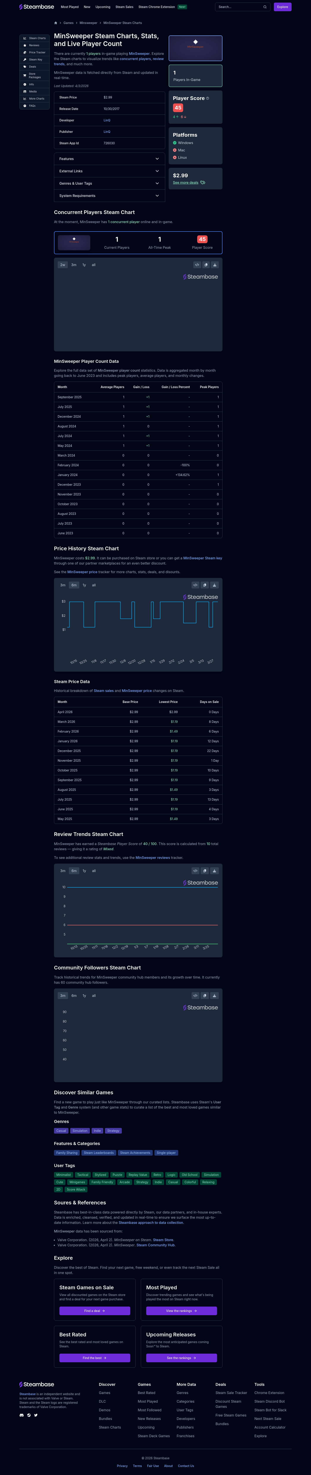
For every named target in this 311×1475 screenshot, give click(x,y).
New (87, 7)
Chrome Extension (269, 1393)
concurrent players (135, 59)
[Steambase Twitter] (36, 1415)
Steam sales (104, 690)
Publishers (185, 1427)
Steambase (27, 1394)
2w (62, 265)
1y (84, 265)
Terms (137, 1466)
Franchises (185, 1436)
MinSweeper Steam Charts (122, 23)
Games (68, 23)
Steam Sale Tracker (231, 1393)
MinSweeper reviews (153, 857)
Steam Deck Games (154, 1436)
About (168, 1466)
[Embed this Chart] (197, 264)
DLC (102, 1401)
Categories (185, 1401)
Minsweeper (88, 23)
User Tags (185, 1410)
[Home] (55, 23)
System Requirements (109, 195)
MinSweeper (139, 53)
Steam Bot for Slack (270, 1410)
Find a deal (94, 1311)
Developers (186, 1418)
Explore (282, 7)
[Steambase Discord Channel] (21, 1415)
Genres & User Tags (109, 183)
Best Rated (146, 1393)
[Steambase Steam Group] (29, 1415)
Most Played (70, 7)
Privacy (122, 1466)
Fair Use (153, 1466)
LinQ (107, 120)
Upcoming (102, 7)
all (93, 265)
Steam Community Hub (155, 1245)
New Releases (149, 1418)
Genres (182, 1393)
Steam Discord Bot (269, 1401)
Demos (104, 1410)
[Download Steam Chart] (215, 264)
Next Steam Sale (267, 1418)
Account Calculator (270, 1427)
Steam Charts (110, 1427)
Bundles (105, 1418)
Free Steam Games (231, 1415)
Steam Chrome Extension (156, 7)
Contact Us (186, 1466)
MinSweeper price (82, 572)
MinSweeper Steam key (202, 558)
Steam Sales (124, 7)
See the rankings (181, 1358)
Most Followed (150, 1410)
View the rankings (181, 1311)
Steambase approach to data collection (151, 1222)
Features (109, 158)
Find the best (95, 1358)
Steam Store (163, 1240)
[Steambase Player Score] (207, 98)
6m (74, 585)
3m (73, 265)
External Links (109, 171)
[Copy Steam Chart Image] (206, 264)
